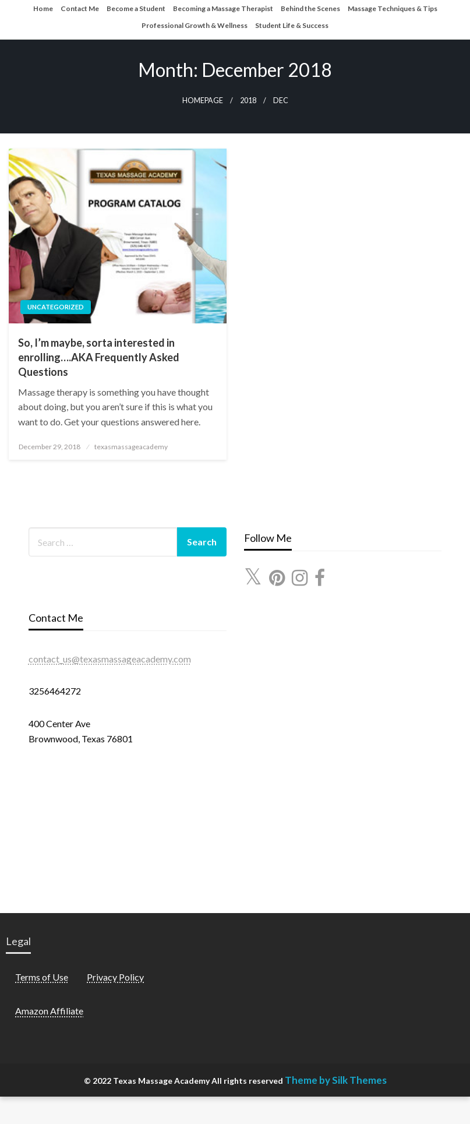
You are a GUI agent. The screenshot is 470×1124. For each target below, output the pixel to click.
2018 (248, 100)
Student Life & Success (291, 25)
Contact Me (80, 8)
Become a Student (136, 8)
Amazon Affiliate (49, 1010)
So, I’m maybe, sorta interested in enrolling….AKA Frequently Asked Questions (98, 357)
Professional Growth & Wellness (195, 25)
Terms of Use (41, 976)
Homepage (202, 100)
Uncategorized (55, 307)
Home (43, 8)
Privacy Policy (115, 976)
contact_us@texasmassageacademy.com (110, 658)
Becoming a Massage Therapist (223, 8)
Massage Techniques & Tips (392, 8)
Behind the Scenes (310, 8)
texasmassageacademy (131, 446)
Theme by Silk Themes (336, 1080)
